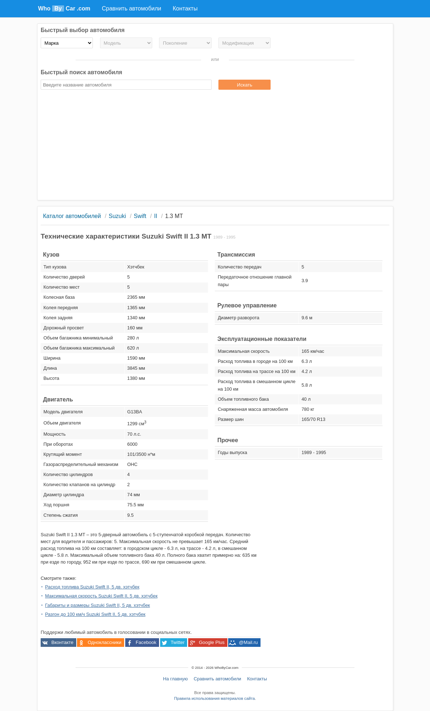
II (155, 216)
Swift (140, 216)
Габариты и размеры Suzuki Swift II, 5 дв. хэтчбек (97, 605)
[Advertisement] (215, 145)
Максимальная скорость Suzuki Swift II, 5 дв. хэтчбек (101, 596)
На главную (175, 678)
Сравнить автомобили (217, 678)
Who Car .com (64, 8)
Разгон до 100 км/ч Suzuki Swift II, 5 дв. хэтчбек (95, 614)
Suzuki (117, 216)
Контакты (257, 678)
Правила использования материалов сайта (214, 698)
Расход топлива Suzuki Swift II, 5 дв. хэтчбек (92, 587)
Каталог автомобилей (72, 216)
